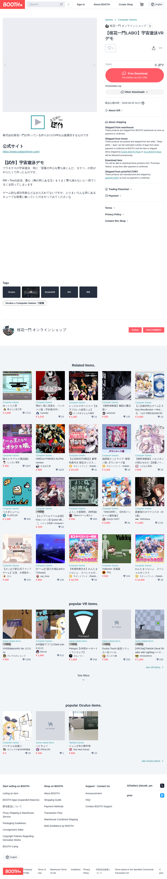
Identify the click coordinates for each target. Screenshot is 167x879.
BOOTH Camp (10, 846)
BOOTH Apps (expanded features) (21, 800)
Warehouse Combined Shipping (61, 819)
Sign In (81, 4)
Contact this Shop (115, 221)
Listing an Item (10, 793)
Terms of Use (42, 871)
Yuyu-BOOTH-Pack (152, 152)
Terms (108, 208)
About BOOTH (102, 4)
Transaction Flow (53, 813)
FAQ (88, 800)
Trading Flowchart (118, 189)
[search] (61, 4)
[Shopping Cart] (141, 4)
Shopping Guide (52, 800)
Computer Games (127, 19)
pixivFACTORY (112, 178)
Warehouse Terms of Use (58, 871)
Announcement (94, 793)
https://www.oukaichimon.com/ (21, 151)
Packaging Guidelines (14, 823)
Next (94, 65)
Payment (113, 195)
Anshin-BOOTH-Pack (131, 152)
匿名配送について (12, 806)
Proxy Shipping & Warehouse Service (18, 815)
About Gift (114, 110)
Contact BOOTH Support (99, 806)
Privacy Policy (113, 214)
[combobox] (46, 4)
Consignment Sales (13, 829)
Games (109, 19)
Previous (5, 65)
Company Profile (27, 871)
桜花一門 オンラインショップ (41, 330)
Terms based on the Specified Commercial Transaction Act (134, 871)
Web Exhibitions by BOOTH (59, 826)
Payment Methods (53, 806)
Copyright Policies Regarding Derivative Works (18, 838)
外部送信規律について (103, 871)
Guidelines (76, 870)
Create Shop (126, 4)
